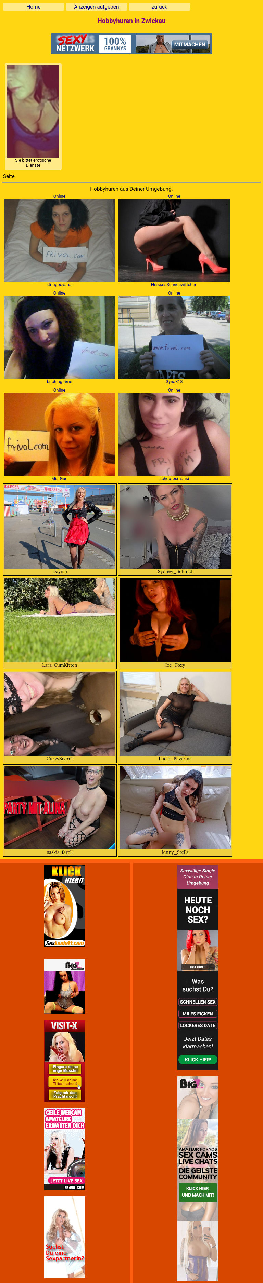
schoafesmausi (174, 478)
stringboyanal (59, 284)
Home (33, 7)
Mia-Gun (59, 478)
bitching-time (59, 381)
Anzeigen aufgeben (96, 7)
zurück (159, 7)
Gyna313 (174, 381)
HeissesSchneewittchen (174, 284)
